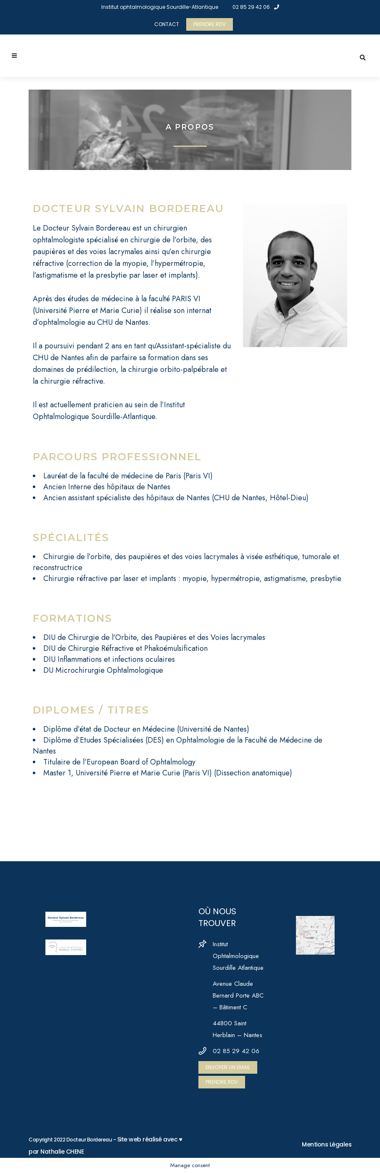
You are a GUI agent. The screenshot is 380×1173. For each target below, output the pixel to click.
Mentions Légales (326, 1144)
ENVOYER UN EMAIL (228, 1067)
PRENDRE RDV (209, 24)
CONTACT (166, 24)
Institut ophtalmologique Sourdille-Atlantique (159, 7)
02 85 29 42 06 (255, 7)
